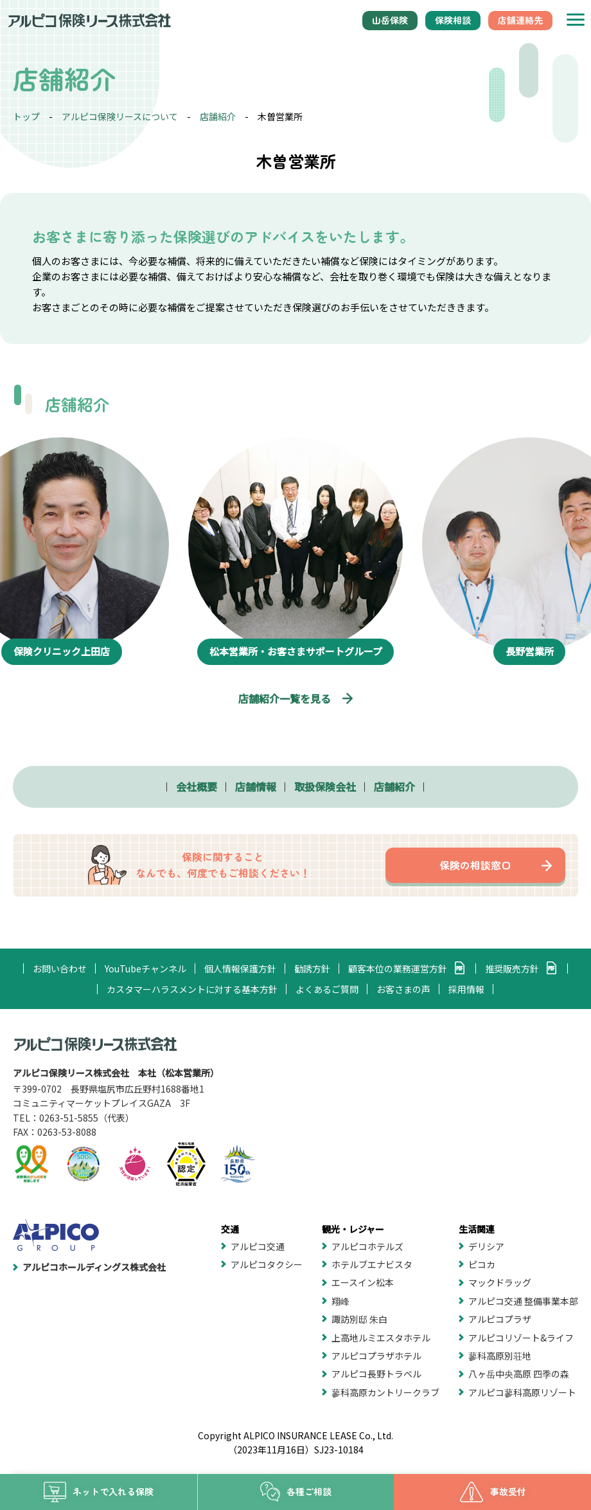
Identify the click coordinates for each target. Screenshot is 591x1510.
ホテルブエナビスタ (371, 1264)
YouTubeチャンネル (145, 968)
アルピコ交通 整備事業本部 (523, 1301)
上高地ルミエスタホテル (380, 1337)
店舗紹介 (218, 116)
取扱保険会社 (325, 786)
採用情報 (466, 989)
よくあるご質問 (327, 989)
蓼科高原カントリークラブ (385, 1392)
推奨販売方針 (512, 968)
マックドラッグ (499, 1282)
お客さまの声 (403, 989)
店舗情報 (255, 786)
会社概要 (196, 786)
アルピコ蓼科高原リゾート (522, 1392)
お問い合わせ (60, 968)
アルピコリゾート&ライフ (521, 1337)
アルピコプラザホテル (376, 1355)
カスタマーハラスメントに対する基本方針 (192, 989)
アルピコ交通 (258, 1246)
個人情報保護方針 (240, 968)
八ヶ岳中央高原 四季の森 (518, 1373)
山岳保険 (390, 20)
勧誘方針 (312, 968)
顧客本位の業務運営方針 (397, 968)
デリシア (486, 1246)
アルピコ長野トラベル (376, 1373)
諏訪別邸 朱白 (359, 1319)
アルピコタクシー (267, 1264)
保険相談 (453, 20)
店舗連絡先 (520, 20)
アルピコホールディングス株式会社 (94, 1266)
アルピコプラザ (499, 1319)
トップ (26, 116)
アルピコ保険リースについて (120, 116)
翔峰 (340, 1301)
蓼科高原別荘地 (499, 1355)
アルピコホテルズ (367, 1246)
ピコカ (481, 1264)
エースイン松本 (362, 1282)
